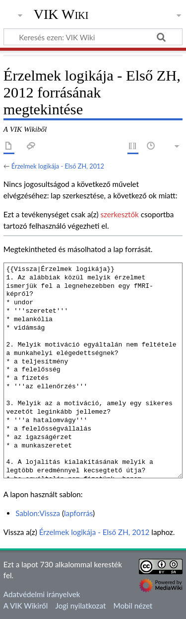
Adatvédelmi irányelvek (41, 594)
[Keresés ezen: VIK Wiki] (93, 37)
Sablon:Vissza (37, 513)
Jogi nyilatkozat (81, 605)
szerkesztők (119, 214)
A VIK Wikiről (25, 605)
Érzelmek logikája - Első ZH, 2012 (57, 166)
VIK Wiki (61, 14)
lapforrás (78, 513)
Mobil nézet (133, 605)
